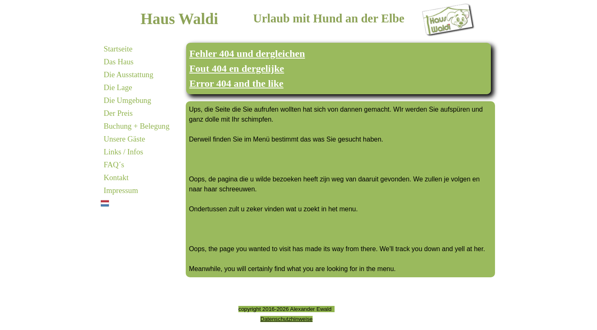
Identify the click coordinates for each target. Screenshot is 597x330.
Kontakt (116, 177)
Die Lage (118, 87)
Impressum (121, 190)
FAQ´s (114, 164)
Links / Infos (123, 151)
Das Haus (118, 61)
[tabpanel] (338, 68)
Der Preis (118, 113)
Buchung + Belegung (137, 126)
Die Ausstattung (128, 74)
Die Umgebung (127, 100)
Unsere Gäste (124, 138)
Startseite (118, 48)
